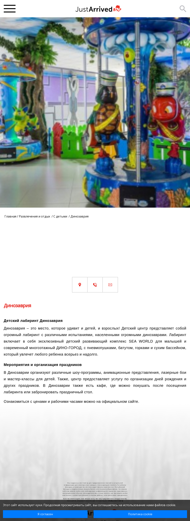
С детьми (61, 216)
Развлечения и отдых (35, 216)
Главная (10, 216)
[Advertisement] (95, 251)
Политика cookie (140, 514)
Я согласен (45, 514)
